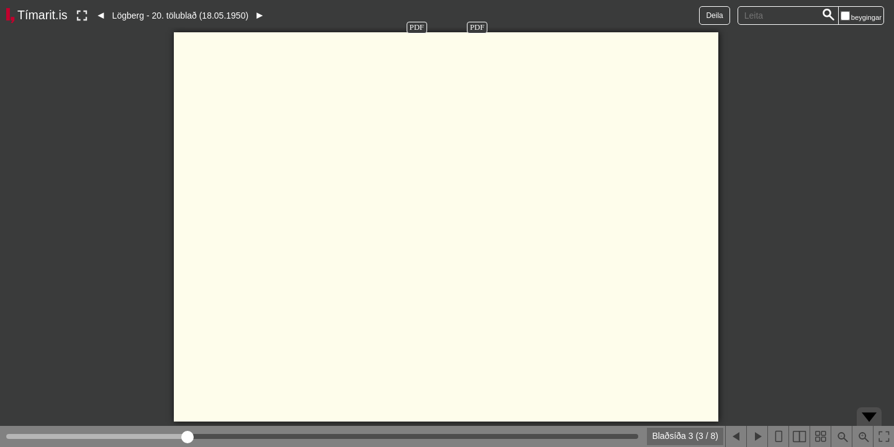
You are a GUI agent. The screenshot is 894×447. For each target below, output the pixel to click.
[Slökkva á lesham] (82, 15)
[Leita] (829, 15)
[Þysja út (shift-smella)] (841, 436)
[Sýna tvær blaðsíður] (799, 436)
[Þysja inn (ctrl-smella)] (862, 436)
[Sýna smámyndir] (820, 436)
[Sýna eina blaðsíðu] (777, 436)
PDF (417, 27)
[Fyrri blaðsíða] (735, 436)
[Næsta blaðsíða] (756, 436)
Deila (714, 15)
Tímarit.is (42, 15)
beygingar (866, 17)
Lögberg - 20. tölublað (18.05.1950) (180, 15)
